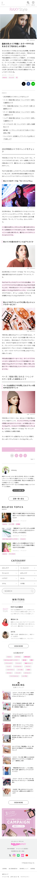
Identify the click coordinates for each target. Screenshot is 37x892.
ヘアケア (4, 578)
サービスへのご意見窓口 (22, 848)
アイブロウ (12, 554)
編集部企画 (27, 657)
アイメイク (11, 75)
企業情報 (4, 868)
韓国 (31, 660)
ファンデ (18, 673)
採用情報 (32, 868)
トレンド (11, 77)
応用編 (18, 524)
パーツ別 (11, 524)
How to (5, 77)
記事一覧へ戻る (18, 498)
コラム (4, 583)
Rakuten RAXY (10, 4)
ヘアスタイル (18, 666)
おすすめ (17, 657)
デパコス (9, 673)
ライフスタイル (14, 676)
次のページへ (18, 449)
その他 (22, 583)
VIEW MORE (18, 646)
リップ (8, 666)
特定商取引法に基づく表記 (17, 851)
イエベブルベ (10, 669)
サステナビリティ (25, 876)
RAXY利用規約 (11, 848)
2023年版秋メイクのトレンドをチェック (16, 97)
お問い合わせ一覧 (14, 876)
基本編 (24, 660)
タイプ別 (24, 676)
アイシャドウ (8, 663)
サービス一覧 (5, 876)
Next (32, 459)
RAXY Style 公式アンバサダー (10, 539)
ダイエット (27, 673)
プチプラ (28, 666)
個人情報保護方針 (13, 868)
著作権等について (24, 868)
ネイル (22, 578)
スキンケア (5, 568)
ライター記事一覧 (18, 490)
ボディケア (23, 573)
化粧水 (28, 669)
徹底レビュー (28, 663)
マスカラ (23, 539)
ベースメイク (24, 568)
